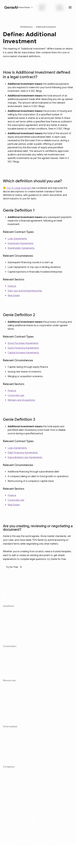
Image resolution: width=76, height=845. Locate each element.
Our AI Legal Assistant (19, 188)
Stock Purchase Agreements (23, 343)
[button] (25, 7)
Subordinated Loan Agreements (25, 457)
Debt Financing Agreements (23, 452)
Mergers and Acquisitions (21, 400)
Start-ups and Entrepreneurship (25, 290)
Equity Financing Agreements (23, 348)
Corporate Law (16, 395)
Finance (12, 286)
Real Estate (14, 295)
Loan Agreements (17, 238)
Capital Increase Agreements (23, 352)
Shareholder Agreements (21, 248)
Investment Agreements (20, 243)
